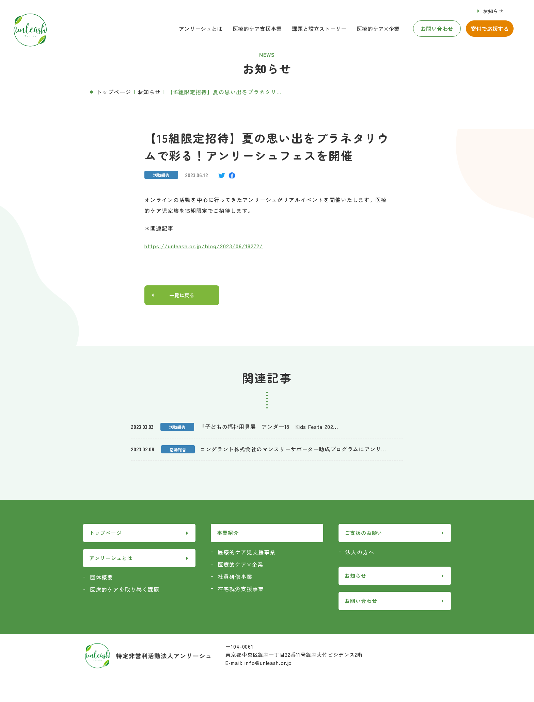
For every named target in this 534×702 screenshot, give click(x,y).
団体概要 (101, 578)
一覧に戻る (182, 295)
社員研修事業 (235, 577)
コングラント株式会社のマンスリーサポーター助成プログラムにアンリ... (293, 450)
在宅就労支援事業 (241, 589)
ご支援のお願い (363, 533)
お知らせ (493, 11)
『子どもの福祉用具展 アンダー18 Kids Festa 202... (268, 427)
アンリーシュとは (200, 28)
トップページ (113, 92)
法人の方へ (359, 553)
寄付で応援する (490, 28)
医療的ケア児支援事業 (247, 553)
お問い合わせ (437, 28)
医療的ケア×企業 (378, 28)
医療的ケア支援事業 (257, 28)
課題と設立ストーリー (319, 28)
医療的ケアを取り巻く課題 (124, 590)
